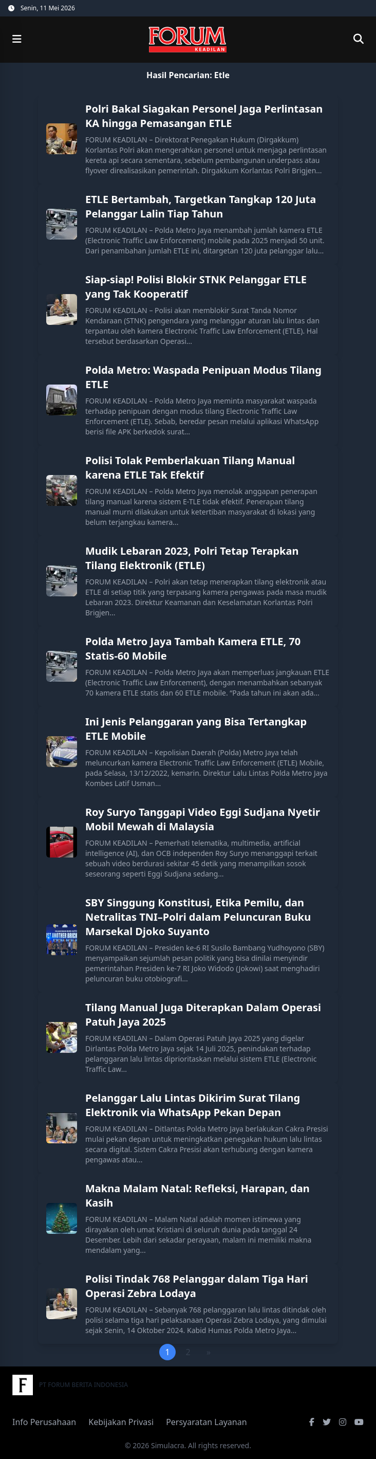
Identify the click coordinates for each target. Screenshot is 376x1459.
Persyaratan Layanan (206, 1422)
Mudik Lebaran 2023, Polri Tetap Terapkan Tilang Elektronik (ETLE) (191, 558)
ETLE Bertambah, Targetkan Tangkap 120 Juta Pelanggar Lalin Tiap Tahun (200, 206)
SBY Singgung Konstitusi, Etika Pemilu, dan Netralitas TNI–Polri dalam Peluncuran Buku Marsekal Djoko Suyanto (198, 917)
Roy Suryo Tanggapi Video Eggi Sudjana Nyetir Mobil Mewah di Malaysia (202, 819)
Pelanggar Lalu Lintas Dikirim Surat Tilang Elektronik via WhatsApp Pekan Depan (192, 1105)
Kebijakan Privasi (121, 1422)
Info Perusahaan (44, 1422)
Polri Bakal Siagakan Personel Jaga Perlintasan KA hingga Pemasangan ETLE (204, 116)
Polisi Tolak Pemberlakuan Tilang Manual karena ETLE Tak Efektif (190, 467)
